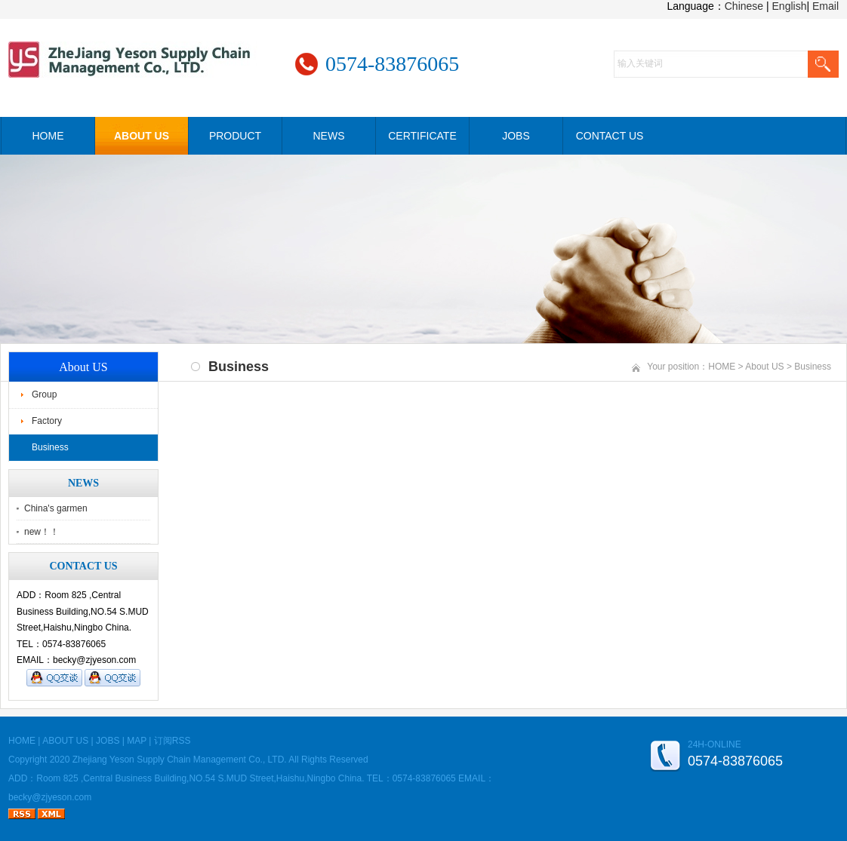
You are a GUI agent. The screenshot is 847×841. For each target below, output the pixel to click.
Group (44, 394)
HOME (48, 136)
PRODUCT (235, 136)
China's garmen (56, 508)
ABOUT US (141, 136)
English (789, 6)
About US (764, 366)
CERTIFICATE (422, 136)
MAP (136, 740)
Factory (47, 421)
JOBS (516, 136)
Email (825, 6)
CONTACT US (610, 136)
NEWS (329, 136)
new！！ (41, 531)
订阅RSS (172, 740)
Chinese (744, 6)
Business (50, 447)
